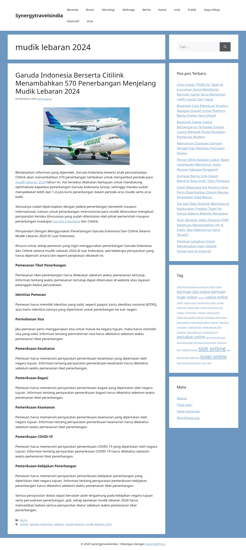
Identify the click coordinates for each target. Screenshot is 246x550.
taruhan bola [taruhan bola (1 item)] (183, 357)
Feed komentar (188, 411)
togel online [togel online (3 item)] (213, 356)
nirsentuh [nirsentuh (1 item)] (181, 332)
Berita (147, 10)
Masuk (182, 398)
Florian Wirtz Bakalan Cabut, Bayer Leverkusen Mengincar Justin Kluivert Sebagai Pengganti (203, 164)
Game (162, 10)
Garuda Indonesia (66, 221)
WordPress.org (188, 418)
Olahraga (128, 10)
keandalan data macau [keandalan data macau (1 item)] (216, 317)
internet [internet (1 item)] (202, 312)
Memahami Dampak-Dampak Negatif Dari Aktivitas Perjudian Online (201, 148)
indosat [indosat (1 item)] (180, 312)
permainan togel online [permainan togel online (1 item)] (205, 342)
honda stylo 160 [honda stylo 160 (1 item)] (215, 307)
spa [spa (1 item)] (228, 350)
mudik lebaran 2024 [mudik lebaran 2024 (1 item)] (212, 327)
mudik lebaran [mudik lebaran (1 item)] (195, 327)
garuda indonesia (41, 524)
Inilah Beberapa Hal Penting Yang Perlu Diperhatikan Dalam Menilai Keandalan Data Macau (203, 192)
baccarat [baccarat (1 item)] (204, 287)
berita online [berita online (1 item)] (215, 287)
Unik (177, 10)
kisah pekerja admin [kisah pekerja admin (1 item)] (200, 322)
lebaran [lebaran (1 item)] (214, 322)
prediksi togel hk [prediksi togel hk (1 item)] (190, 350)
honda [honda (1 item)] (203, 307)
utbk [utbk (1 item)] (209, 363)
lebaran (59, 524)
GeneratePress (155, 544)
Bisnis (90, 10)
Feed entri (184, 405)
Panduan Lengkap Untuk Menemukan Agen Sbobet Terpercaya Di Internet (197, 246)
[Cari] (225, 46)
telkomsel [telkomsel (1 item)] (194, 357)
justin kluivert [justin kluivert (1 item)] (212, 312)
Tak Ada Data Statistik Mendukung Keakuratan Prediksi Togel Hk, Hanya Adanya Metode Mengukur (203, 208)
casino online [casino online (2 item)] (216, 297)
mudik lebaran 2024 (30, 182)
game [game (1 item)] (213, 303)
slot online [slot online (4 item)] (212, 348)
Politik (192, 10)
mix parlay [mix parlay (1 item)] (182, 327)
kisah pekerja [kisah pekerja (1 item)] (183, 322)
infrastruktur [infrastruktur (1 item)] (191, 312)
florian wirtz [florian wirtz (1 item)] (204, 303)
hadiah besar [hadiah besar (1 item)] (193, 307)
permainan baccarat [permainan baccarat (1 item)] (215, 337)
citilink (24, 524)
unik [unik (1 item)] (204, 363)
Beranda (72, 10)
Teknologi (108, 10)
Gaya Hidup (212, 10)
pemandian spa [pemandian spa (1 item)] (194, 332)
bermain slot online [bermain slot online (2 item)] (193, 291)
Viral (90, 21)
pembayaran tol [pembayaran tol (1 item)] (210, 332)
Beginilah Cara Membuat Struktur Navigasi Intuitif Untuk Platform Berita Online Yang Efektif (202, 110)
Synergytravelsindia (39, 15)
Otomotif (73, 21)
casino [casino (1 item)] (201, 297)
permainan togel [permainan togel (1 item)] (185, 342)
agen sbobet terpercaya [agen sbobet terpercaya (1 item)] (188, 287)
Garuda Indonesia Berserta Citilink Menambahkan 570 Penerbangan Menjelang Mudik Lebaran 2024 (85, 83)
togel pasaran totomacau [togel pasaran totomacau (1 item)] (189, 363)
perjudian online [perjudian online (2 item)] (191, 336)
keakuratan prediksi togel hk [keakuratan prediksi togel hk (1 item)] (190, 317)
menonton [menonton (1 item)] (224, 322)
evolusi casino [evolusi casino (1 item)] (190, 303)
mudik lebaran (74, 524)
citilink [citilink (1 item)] (180, 303)
